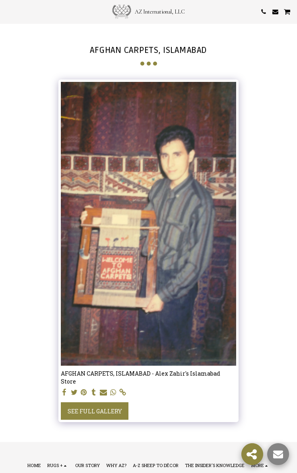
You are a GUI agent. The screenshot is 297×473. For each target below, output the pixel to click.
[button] (9, 11)
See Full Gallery (95, 411)
